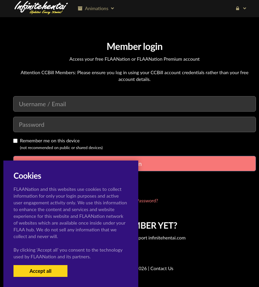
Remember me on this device (46, 140)
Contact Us (161, 268)
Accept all (40, 271)
